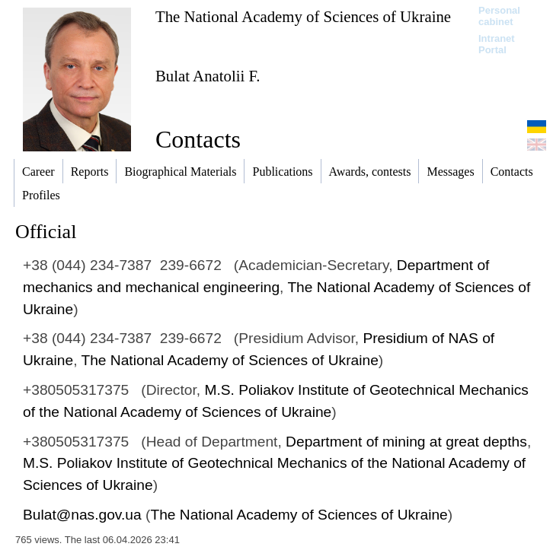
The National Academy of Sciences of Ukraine (303, 16)
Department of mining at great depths (406, 442)
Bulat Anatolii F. (208, 75)
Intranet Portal (496, 44)
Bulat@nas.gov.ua (82, 515)
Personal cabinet (499, 16)
